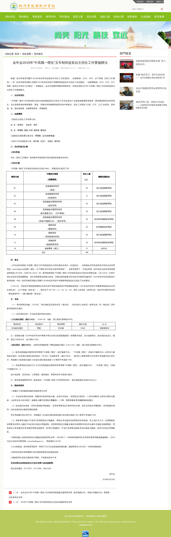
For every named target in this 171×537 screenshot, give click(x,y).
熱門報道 (125, 53)
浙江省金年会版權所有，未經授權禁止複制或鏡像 (85, 516)
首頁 (12, 16)
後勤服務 (132, 16)
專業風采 (37, 16)
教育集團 (159, 16)
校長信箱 (140, 2)
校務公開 (119, 16)
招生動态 (38, 54)
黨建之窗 (105, 16)
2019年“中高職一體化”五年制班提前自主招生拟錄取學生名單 (46, 502)
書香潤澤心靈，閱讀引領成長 (150, 102)
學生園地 (64, 16)
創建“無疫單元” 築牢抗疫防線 (150, 74)
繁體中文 (159, 2)
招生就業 (91, 16)
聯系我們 (150, 2)
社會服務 (146, 16)
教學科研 (51, 16)
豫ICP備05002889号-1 (63, 522)
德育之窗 (78, 16)
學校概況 (24, 16)
